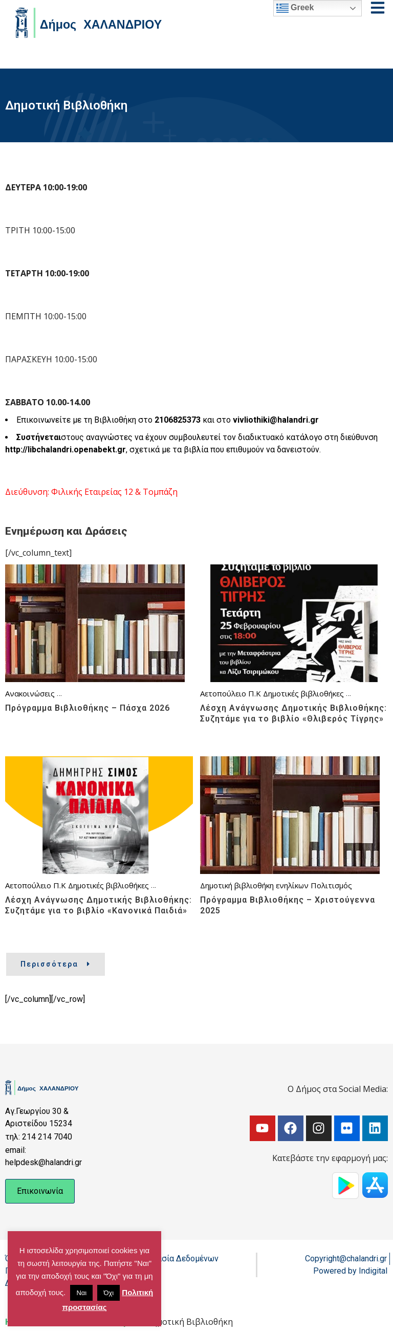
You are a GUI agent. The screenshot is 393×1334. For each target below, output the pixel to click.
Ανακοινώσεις (30, 693)
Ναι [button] (81, 1293)
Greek (295, 8)
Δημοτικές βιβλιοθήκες (303, 693)
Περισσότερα (55, 964)
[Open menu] (377, 7)
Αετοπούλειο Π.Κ (230, 693)
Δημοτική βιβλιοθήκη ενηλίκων (254, 885)
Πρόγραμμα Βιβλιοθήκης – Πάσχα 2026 (87, 708)
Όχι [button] (108, 1293)
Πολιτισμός (331, 885)
